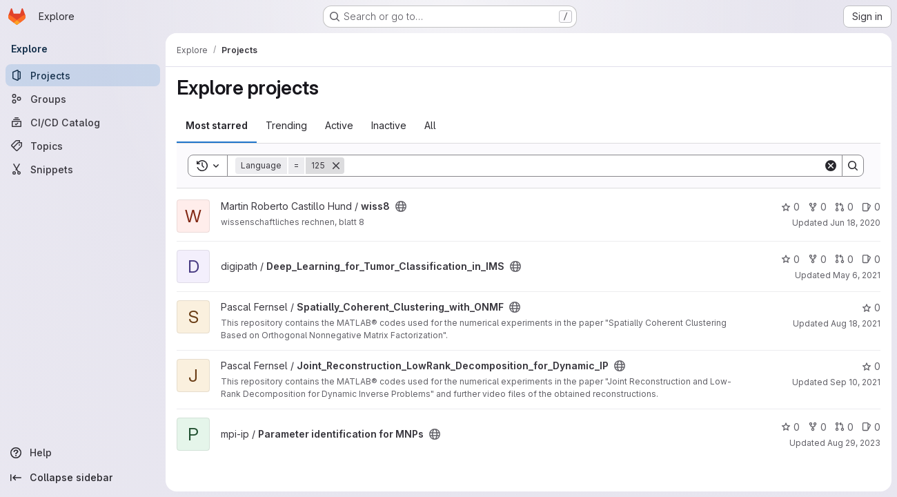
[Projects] (83, 75)
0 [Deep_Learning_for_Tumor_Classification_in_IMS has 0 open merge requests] (844, 259)
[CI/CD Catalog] (83, 122)
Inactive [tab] (388, 125)
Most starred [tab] (217, 125)
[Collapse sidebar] (83, 478)
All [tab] (430, 125)
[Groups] (83, 99)
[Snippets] (83, 169)
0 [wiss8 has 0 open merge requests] (844, 207)
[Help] (83, 453)
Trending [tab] (286, 125)
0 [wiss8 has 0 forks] (817, 207)
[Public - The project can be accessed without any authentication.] (400, 206)
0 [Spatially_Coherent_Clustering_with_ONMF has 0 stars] (871, 307)
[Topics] (83, 146)
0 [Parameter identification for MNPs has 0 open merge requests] (844, 427)
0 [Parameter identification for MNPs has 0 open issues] (871, 427)
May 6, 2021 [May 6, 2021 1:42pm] (856, 275)
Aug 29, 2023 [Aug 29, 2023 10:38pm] (853, 443)
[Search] (583, 165)
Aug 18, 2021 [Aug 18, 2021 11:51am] (855, 323)
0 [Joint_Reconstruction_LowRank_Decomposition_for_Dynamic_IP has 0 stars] (871, 366)
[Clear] (830, 165)
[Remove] (336, 165)
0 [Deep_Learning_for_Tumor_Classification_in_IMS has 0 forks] (817, 259)
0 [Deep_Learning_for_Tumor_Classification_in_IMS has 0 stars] (790, 259)
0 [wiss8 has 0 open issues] (871, 207)
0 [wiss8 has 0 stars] (790, 207)
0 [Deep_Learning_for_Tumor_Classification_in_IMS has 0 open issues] (871, 259)
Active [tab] (339, 125)
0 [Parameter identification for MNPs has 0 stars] (790, 427)
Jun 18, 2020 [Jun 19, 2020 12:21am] (855, 222)
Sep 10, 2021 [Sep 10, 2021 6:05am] (855, 382)
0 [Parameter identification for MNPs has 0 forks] (817, 427)
